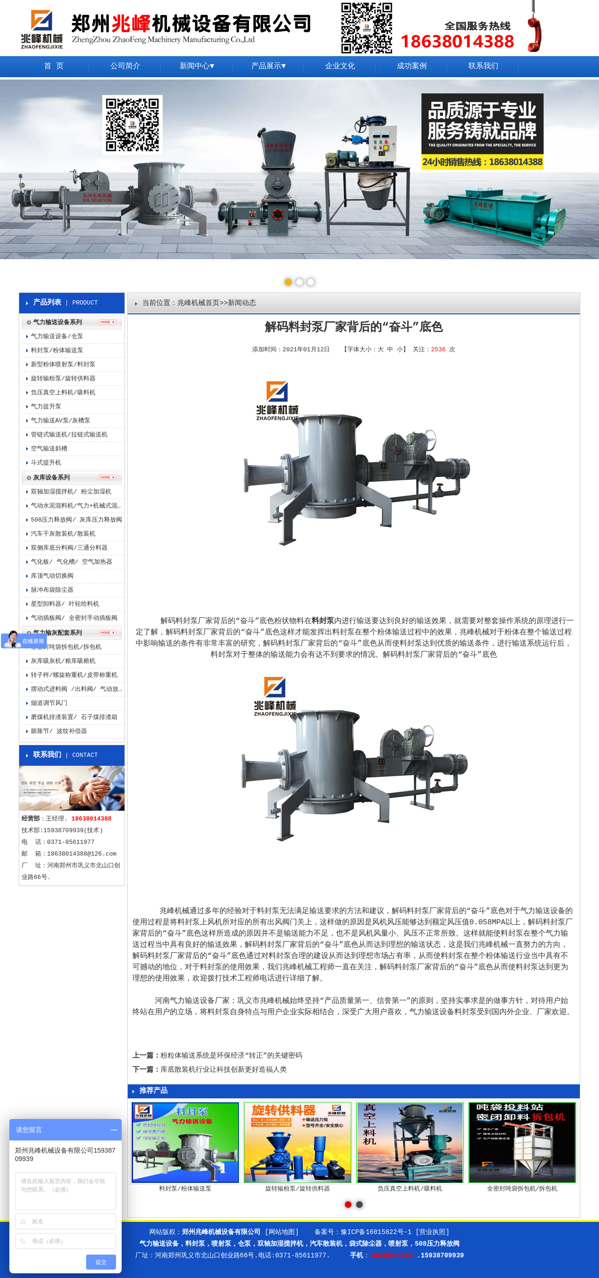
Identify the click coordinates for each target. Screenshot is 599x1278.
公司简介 (125, 66)
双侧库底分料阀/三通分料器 (69, 548)
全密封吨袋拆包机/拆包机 (66, 647)
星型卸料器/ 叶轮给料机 (65, 604)
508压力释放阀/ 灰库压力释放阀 (76, 519)
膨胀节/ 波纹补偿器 (59, 731)
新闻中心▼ (197, 66)
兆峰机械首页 (198, 303)
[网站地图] (282, 1232)
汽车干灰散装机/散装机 (63, 533)
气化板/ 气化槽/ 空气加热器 (71, 562)
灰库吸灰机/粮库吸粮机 (63, 661)
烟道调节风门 (49, 703)
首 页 (54, 66)
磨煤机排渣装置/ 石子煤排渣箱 (74, 717)
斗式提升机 (46, 462)
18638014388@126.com (82, 853)
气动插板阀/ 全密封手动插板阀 (74, 618)
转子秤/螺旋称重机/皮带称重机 (74, 675)
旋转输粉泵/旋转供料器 (63, 378)
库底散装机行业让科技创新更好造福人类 (224, 1070)
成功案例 (412, 66)
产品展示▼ (268, 66)
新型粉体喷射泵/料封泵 (63, 364)
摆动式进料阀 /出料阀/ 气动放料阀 (77, 689)
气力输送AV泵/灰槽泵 (60, 420)
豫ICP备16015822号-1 (376, 1232)
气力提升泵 (46, 406)
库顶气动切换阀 (52, 576)
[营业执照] (433, 1232)
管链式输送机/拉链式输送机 (69, 434)
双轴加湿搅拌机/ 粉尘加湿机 (71, 491)
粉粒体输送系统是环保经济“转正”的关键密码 (231, 1056)
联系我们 (483, 66)
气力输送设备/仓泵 (57, 336)
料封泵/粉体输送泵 (57, 350)
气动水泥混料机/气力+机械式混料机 (77, 505)
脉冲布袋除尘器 (52, 590)
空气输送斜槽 (49, 448)
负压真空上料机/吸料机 (63, 392)
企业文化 (340, 66)
